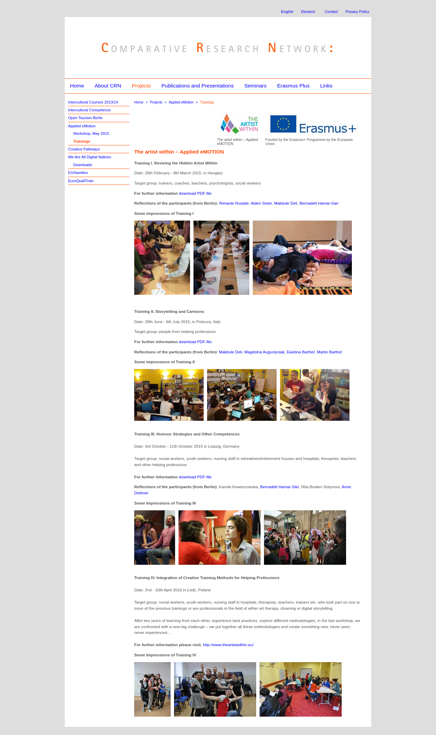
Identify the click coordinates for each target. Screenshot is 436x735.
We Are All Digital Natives (89, 157)
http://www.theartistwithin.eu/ (228, 644)
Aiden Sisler (261, 203)
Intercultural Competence (89, 110)
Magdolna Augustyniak (264, 352)
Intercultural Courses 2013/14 (93, 102)
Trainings (81, 141)
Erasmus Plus (293, 86)
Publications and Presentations (197, 86)
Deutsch (308, 12)
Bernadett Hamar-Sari (318, 203)
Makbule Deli (285, 203)
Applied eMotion (81, 126)
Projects (141, 86)
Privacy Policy (357, 12)
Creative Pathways (84, 149)
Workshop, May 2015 (91, 133)
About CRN (108, 86)
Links (326, 86)
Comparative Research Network (169, 33)
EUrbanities (78, 173)
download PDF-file (195, 193)
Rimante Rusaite (234, 203)
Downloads (82, 165)
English (287, 12)
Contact (331, 12)
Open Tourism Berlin (85, 118)
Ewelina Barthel (301, 352)
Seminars (255, 86)
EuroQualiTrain (81, 181)
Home (77, 86)
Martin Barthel (329, 352)
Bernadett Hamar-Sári (279, 486)
